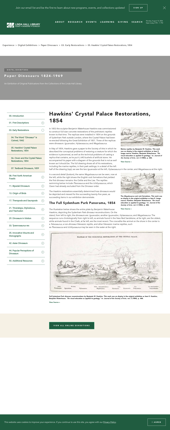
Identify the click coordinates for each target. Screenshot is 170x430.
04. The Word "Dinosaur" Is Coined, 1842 (24, 139)
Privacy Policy (109, 422)
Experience (8, 45)
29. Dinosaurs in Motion (20, 218)
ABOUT (60, 22)
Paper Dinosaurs (49, 45)
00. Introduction (16, 115)
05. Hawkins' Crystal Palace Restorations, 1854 (24, 149)
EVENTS (91, 22)
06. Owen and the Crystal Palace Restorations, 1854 (26, 160)
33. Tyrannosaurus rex (19, 225)
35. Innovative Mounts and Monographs (21, 234)
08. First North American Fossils (20, 177)
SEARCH (137, 22)
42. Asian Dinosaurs (18, 243)
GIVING (123, 22)
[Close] (164, 7)
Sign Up (138, 8)
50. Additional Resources (20, 260)
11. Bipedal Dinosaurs (19, 186)
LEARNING (107, 22)
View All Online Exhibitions (72, 326)
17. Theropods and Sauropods (23, 200)
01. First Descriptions (19, 122)
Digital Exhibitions (27, 45)
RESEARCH (75, 22)
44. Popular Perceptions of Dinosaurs (21, 252)
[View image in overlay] (142, 136)
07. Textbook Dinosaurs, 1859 (25, 168)
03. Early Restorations (72, 45)
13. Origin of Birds (17, 193)
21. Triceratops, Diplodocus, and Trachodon (22, 209)
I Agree (156, 422)
